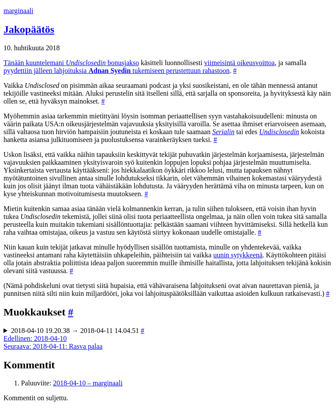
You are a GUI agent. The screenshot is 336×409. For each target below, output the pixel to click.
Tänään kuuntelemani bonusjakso (71, 62)
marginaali (18, 10)
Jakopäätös (29, 29)
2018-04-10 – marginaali (87, 383)
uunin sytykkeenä (237, 255)
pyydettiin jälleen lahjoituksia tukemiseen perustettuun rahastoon (117, 70)
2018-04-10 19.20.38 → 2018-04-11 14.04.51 (77, 330)
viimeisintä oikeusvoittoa (239, 62)
